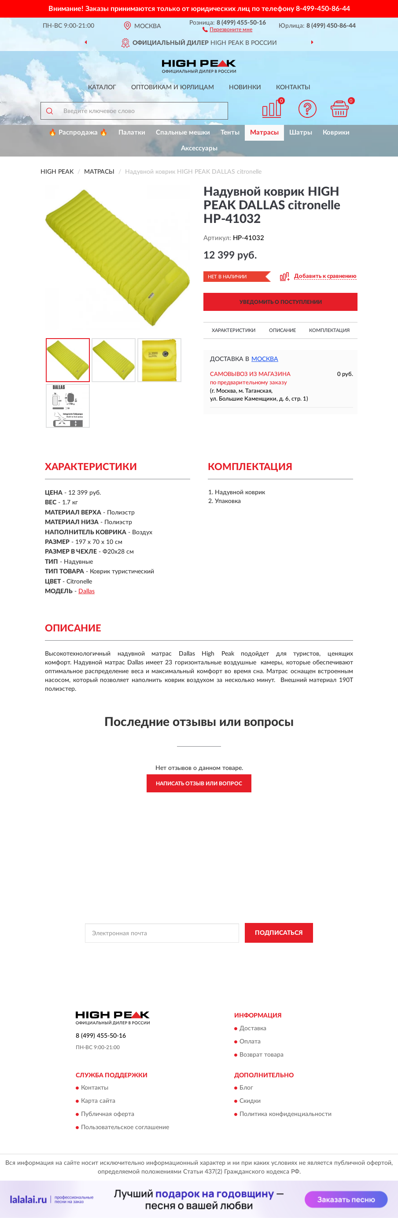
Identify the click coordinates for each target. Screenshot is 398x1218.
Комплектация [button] (329, 330)
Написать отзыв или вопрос (199, 783)
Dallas (86, 591)
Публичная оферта (107, 1114)
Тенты (230, 132)
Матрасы (264, 132)
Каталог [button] (102, 87)
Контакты (293, 87)
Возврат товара (262, 1055)
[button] (227, 29)
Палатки (131, 132)
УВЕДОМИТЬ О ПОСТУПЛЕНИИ (281, 302)
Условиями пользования (187, 960)
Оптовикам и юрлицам (172, 87)
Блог (246, 1088)
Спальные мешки (183, 132)
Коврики (336, 132)
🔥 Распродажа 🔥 (78, 132)
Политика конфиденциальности (286, 1114)
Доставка (253, 1028)
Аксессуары (199, 148)
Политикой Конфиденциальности (242, 952)
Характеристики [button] (233, 330)
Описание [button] (282, 330)
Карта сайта (98, 1101)
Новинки (245, 87)
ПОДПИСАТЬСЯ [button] (279, 933)
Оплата (250, 1042)
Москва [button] (264, 359)
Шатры (300, 132)
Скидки (250, 1101)
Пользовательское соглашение (125, 1127)
